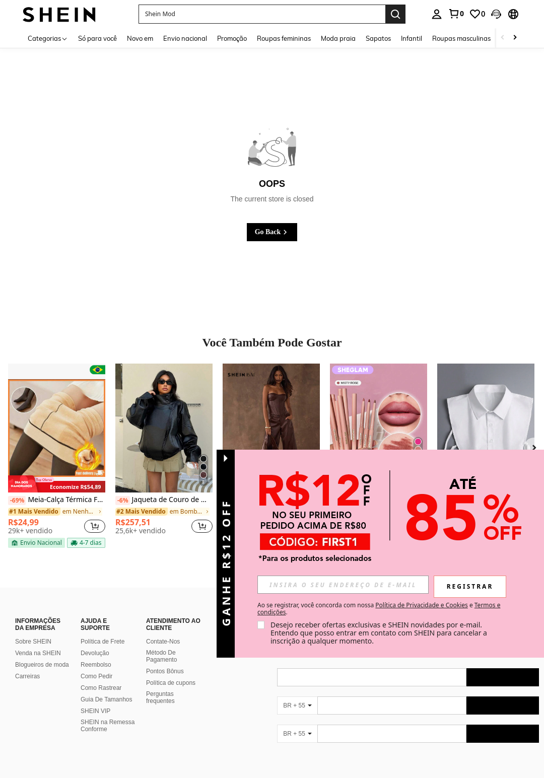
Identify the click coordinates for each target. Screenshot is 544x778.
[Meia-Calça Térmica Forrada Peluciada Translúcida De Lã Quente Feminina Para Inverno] (56, 428)
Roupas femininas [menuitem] (284, 38)
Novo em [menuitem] (140, 38)
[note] (56, 483)
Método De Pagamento (161, 656)
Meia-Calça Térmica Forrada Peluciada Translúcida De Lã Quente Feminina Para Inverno (56, 500)
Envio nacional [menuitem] (185, 38)
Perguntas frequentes (160, 697)
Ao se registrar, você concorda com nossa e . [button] (378, 609)
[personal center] (437, 14)
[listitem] (56, 456)
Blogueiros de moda (42, 664)
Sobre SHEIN (33, 641)
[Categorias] (48, 38)
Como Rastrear (101, 687)
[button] (262, 14)
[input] (343, 585)
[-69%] (17, 500)
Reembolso (96, 664)
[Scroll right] (514, 38)
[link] (456, 14)
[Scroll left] (502, 38)
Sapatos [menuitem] (378, 38)
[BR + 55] (297, 705)
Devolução (95, 653)
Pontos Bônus (165, 671)
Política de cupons (170, 682)
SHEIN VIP (95, 711)
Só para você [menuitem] (97, 38)
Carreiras (27, 676)
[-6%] (122, 500)
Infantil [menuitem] (411, 38)
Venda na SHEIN (38, 653)
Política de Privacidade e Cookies (421, 605)
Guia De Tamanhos (106, 699)
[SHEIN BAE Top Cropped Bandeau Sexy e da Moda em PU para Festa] (271, 428)
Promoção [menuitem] (232, 38)
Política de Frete (102, 641)
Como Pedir (96, 676)
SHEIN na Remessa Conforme (107, 726)
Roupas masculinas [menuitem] (461, 38)
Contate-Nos (163, 641)
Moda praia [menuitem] (338, 38)
